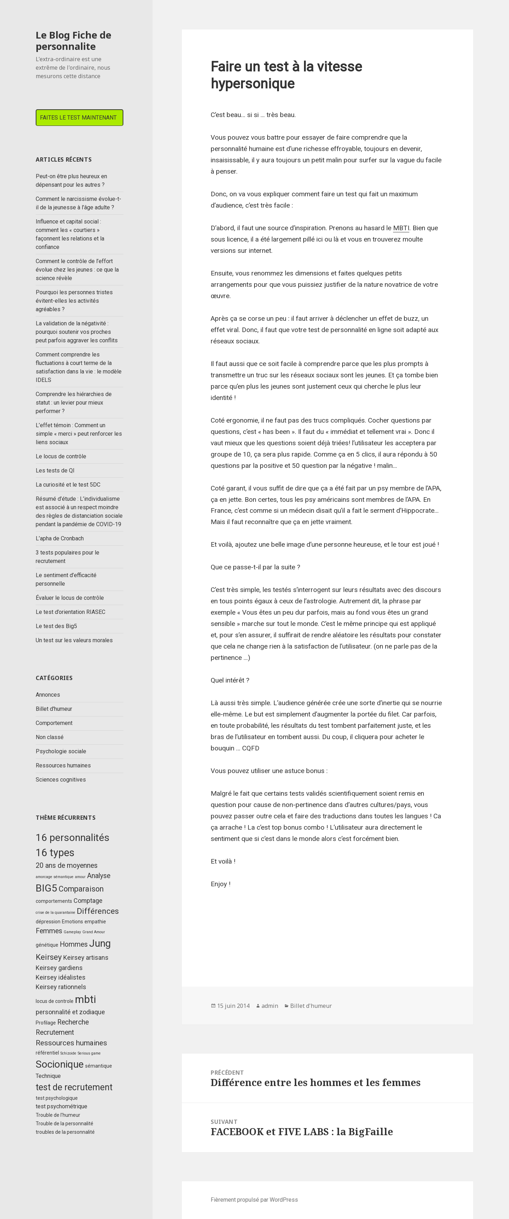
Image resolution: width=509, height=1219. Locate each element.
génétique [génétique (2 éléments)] (47, 945)
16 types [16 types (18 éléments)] (55, 853)
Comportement (54, 723)
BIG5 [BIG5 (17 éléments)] (46, 888)
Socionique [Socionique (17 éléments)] (60, 1064)
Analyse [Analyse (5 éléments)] (98, 876)
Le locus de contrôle (61, 456)
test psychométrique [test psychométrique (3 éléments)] (61, 1106)
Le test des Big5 (56, 626)
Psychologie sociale (61, 751)
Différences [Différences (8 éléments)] (98, 911)
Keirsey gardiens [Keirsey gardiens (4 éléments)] (59, 967)
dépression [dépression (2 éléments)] (48, 921)
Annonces (48, 694)
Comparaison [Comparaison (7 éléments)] (81, 888)
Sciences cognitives (61, 779)
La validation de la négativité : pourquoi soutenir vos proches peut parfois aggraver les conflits (77, 332)
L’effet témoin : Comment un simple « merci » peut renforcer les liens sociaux (79, 434)
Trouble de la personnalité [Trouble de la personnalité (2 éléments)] (64, 1123)
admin (270, 1006)
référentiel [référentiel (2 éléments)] (47, 1053)
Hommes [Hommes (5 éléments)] (74, 944)
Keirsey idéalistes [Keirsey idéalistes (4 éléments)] (61, 977)
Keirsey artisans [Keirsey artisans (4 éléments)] (86, 957)
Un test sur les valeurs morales (74, 640)
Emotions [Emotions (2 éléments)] (72, 921)
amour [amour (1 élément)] (80, 877)
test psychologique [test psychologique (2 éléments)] (57, 1098)
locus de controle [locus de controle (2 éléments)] (55, 1001)
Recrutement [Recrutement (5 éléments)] (55, 1032)
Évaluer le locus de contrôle (70, 597)
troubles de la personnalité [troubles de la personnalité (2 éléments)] (65, 1132)
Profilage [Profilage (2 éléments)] (46, 1023)
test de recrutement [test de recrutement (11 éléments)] (74, 1087)
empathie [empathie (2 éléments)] (95, 921)
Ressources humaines (63, 765)
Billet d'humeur (54, 709)
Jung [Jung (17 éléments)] (100, 943)
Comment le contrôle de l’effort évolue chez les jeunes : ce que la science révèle (77, 269)
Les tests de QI (55, 470)
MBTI (401, 228)
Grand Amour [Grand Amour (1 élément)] (93, 932)
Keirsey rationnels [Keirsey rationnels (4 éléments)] (61, 987)
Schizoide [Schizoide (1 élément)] (68, 1053)
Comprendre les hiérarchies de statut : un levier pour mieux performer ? (74, 402)
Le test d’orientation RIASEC (70, 612)
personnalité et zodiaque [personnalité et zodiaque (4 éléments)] (70, 1012)
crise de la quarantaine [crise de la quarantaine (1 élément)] (55, 912)
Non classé (50, 737)
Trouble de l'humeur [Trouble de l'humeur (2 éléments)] (58, 1115)
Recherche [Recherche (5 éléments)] (73, 1022)
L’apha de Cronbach (60, 538)
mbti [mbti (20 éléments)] (85, 999)
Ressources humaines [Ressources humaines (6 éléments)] (71, 1043)
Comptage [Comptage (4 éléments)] (88, 900)
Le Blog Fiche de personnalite (73, 40)
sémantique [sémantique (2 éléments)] (98, 1066)
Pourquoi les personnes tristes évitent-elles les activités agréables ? (74, 301)
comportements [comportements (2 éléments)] (54, 901)
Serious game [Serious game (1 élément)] (89, 1053)
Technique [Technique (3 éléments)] (48, 1076)
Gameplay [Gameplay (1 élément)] (72, 932)
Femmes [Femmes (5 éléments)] (49, 931)
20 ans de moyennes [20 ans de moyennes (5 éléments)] (67, 865)
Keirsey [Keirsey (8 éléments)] (49, 957)
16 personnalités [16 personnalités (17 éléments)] (73, 837)
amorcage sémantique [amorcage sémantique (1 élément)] (55, 877)
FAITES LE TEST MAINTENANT (78, 117)
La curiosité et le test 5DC (68, 484)
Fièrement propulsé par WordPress (254, 1199)
